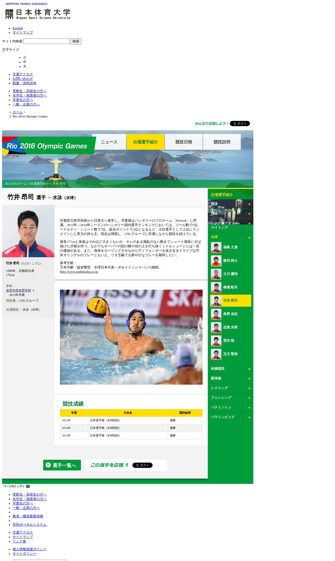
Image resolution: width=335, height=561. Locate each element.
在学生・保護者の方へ (215, 23)
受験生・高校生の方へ (174, 23)
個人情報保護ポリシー (147, 466)
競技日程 (223, 79)
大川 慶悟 (264, 211)
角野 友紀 (264, 251)
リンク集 (100, 479)
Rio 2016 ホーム (56, 121)
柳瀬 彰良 (264, 225)
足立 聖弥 (264, 291)
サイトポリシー (142, 472)
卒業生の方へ (249, 23)
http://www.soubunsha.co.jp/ (120, 216)
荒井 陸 (262, 278)
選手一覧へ (104, 412)
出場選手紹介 (185, 79)
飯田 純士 (264, 198)
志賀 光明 (264, 265)
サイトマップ (185, 6)
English (167, 6)
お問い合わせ (257, 15)
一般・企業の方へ (279, 23)
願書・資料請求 (283, 15)
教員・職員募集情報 (58, 495)
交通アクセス (233, 15)
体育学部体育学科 (58, 228)
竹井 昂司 (264, 238)
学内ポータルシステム (60, 506)
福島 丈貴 (264, 184)
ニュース (149, 79)
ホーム (47, 53)
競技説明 (261, 79)
